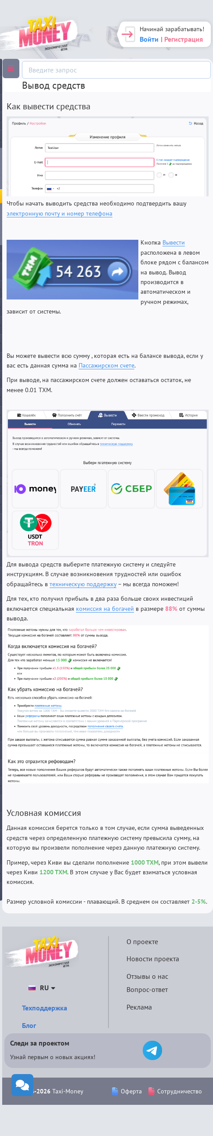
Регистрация (183, 39)
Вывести (173, 242)
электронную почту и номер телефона (59, 213)
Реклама (139, 1007)
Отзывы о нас (147, 976)
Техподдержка (44, 1007)
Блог (29, 1025)
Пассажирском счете (106, 365)
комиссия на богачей (105, 609)
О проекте (142, 941)
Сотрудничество (175, 1091)
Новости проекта (152, 958)
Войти (149, 39)
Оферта (127, 1091)
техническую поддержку (83, 584)
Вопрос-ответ (147, 989)
